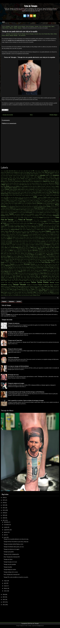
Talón (6, 282)
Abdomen (46, 171)
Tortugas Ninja (20, 289)
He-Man (15, 228)
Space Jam (57, 277)
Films (22, 217)
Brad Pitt (54, 184)
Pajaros (7, 261)
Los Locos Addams (25, 244)
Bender (8, 183)
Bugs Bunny (35, 186)
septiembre (6, 529)
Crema (58, 198)
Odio (9, 259)
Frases (55, 220)
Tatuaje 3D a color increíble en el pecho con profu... (16, 577)
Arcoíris (31, 177)
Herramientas (48, 228)
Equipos (41, 212)
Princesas (20, 268)
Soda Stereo (37, 277)
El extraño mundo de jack (48, 209)
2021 (4, 510)
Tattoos (11, 28)
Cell (55, 190)
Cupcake (29, 201)
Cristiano (7, 200)
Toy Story (26, 289)
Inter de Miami (21, 234)
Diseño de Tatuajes (38, 206)
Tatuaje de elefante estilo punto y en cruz (14, 546)
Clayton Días (36, 195)
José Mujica (50, 237)
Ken (24, 238)
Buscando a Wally (44, 186)
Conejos (2, 198)
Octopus (57, 257)
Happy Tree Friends (47, 226)
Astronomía (33, 178)
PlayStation (24, 267)
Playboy (19, 267)
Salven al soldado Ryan (20, 274)
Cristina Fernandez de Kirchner (23, 200)
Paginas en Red (24, 625)
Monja (49, 253)
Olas (13, 259)
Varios (2, 292)
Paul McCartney (20, 262)
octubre (6, 527)
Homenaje (56, 229)
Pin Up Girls (18, 265)
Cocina (53, 195)
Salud (8, 274)
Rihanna (38, 271)
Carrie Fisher (53, 189)
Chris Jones (44, 193)
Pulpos (34, 268)
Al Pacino (39, 172)
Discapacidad (28, 206)
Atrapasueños (42, 178)
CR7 (45, 198)
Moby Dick (37, 253)
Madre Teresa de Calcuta (34, 246)
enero (5, 591)
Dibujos (52, 205)
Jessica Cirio (5, 237)
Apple (21, 177)
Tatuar (2, 286)
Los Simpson (47, 244)
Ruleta (48, 273)
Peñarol (7, 264)
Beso (15, 183)
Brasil (58, 184)
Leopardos (43, 241)
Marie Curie (15, 249)
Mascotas (30, 250)
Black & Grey (42, 183)
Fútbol (45, 221)
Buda (31, 186)
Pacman (52, 259)
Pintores (33, 265)
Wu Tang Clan (9, 295)
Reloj (49, 26)
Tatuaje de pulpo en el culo (10, 562)
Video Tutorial (24, 292)
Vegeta (5, 292)
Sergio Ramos (23, 276)
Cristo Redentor (36, 200)
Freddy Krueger (11, 221)
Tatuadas (57, 282)
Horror (10, 231)
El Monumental (10, 211)
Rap (58, 268)
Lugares (2, 246)
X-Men (16, 295)
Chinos (35, 193)
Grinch (48, 225)
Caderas (10, 188)
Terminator (42, 286)
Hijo (55, 228)
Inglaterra (24, 232)
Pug (31, 268)
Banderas (3, 181)
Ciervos (11, 195)
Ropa (32, 273)
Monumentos (3, 254)
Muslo (52, 255)
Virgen (9, 293)
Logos (57, 243)
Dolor (15, 208)
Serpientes (32, 276)
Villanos (52, 292)
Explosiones (18, 215)
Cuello (53, 200)
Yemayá (19, 295)
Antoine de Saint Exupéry (6, 177)
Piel (58, 264)
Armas (54, 177)
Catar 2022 (32, 190)
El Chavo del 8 (22, 209)
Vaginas (45, 291)
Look (2, 244)
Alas (46, 172)
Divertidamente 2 (54, 206)
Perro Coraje (17, 264)
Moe (46, 253)
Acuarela (16, 172)
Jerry (2, 237)
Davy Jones (55, 201)
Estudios (7, 215)
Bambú (54, 180)
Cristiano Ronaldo (13, 200)
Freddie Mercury (4, 221)
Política (38, 267)
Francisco (45, 220)
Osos (40, 26)
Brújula (25, 186)
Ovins (41, 259)
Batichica (41, 181)
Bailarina (41, 180)
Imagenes (48, 231)
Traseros (36, 289)
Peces (40, 262)
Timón (39, 287)
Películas (47, 262)
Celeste (53, 190)
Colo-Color (27, 197)
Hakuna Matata (28, 226)
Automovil (57, 178)
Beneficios (12, 183)
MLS (33, 253)
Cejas (45, 190)
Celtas (58, 190)
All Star (40, 173)
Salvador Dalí (12, 274)
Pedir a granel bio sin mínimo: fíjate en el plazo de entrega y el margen (26, 400)
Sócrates (32, 277)
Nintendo (15, 257)
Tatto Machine (26, 282)
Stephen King (28, 279)
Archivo (19, 301)
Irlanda (39, 234)
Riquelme (48, 271)
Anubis (14, 177)
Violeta (4, 293)
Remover (13, 271)
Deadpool (6, 203)
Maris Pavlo (45, 249)
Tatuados (10, 284)
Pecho (43, 262)
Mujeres (33, 255)
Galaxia (53, 221)
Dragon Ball (37, 208)
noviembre (6, 524)
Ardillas (35, 177)
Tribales (43, 289)
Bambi (51, 180)
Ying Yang (23, 295)
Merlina (12, 252)
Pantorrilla (20, 261)
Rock (8, 273)
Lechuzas (10, 241)
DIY (58, 206)
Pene (5, 264)
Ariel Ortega (45, 177)
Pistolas (57, 265)
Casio (25, 190)
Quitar (47, 268)
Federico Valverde (45, 215)
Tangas (9, 282)
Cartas (2, 190)
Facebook (29, 215)
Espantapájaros (17, 214)
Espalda (15, 26)
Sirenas (6, 277)
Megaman (6, 252)
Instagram (47, 232)
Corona (25, 198)
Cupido (32, 201)
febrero (5, 588)
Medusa (2, 252)
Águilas (31, 172)
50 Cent (36, 171)
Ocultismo (6, 259)
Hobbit (21, 229)
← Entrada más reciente (7, 115)
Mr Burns (15, 254)
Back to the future (34, 180)
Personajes (27, 264)
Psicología (29, 268)
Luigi (5, 246)
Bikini (25, 183)
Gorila (32, 225)
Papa (27, 261)
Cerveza (12, 192)
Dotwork (28, 208)
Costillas (38, 198)
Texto (51, 286)
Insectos (37, 232)
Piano (53, 264)
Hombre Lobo (46, 229)
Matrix (45, 250)
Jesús (9, 237)
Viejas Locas (44, 292)
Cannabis (2, 189)
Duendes (46, 208)
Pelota (54, 262)
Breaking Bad (12, 186)
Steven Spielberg (49, 279)
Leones (38, 241)
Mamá (6, 247)
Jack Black (55, 234)
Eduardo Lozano (4, 209)
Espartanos (27, 214)
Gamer (18, 223)
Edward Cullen (10, 209)
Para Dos (37, 261)
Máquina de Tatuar (49, 247)
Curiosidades (37, 201)
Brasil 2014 (3, 186)
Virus (13, 293)
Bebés (48, 181)
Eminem (15, 212)
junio (5, 537)
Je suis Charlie (51, 235)
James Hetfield (20, 235)
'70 (1, 171)
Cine (20, 195)
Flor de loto (36, 217)
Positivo (54, 267)
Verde (19, 292)
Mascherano (24, 250)
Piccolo (56, 264)
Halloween (34, 226)
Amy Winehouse (56, 173)
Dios (20, 206)
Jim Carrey (13, 237)
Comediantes (40, 197)
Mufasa (21, 254)
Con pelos (56, 197)
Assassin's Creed (28, 178)
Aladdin (43, 172)
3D (33, 171)
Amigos (48, 173)
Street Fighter (4, 280)
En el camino (19, 212)
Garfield (27, 223)
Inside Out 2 (42, 232)
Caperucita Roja (13, 189)
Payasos (30, 262)
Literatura (41, 243)
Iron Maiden (43, 234)
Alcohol (55, 172)
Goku (24, 225)
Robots (5, 273)
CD (42, 190)
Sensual (18, 276)
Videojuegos (30, 292)
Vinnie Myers (56, 292)
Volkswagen (16, 293)
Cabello (2, 187)
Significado (45, 276)
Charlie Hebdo (23, 192)
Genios (50, 223)
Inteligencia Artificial (5, 234)
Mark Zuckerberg (51, 249)
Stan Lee (11, 279)
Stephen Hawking (21, 279)
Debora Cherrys (11, 203)
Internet (30, 234)
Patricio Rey (14, 262)
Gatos (31, 223)
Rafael (50, 268)
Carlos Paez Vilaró (38, 189)
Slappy (25, 277)
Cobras (47, 195)
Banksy (7, 181)
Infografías (14, 232)
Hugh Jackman (21, 231)
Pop (44, 267)
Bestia (18, 183)
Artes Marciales (13, 178)
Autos (2, 180)
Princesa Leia (16, 268)
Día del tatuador (34, 205)
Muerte (18, 254)
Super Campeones (35, 280)
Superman (49, 280)
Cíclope (55, 193)
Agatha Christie (23, 172)
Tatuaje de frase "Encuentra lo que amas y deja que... (16, 541)
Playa (17, 267)
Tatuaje (15, 28)
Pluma (27, 267)
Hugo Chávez (26, 231)
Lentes (35, 241)
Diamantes (47, 205)
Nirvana (22, 257)
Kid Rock (30, 238)
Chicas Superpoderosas (14, 193)
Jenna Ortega (56, 235)
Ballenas (47, 180)
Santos (44, 274)
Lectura (14, 241)
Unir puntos (19, 290)
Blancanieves (52, 183)
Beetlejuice (57, 181)
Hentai (35, 228)
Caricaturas (31, 189)
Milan (58, 252)
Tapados (21, 282)
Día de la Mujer (21, 205)
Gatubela (34, 223)
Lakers (6, 241)
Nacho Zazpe (56, 254)
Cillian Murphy (16, 195)
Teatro (9, 286)
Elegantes (3, 212)
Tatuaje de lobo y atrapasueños (11, 554)
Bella (2, 183)
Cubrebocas (46, 200)
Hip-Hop (6, 229)
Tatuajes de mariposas (13, 323)
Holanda (24, 229)
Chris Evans (40, 193)
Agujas (34, 172)
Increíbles (53, 231)
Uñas (27, 290)
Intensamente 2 (12, 234)
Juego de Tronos (4, 238)
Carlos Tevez (44, 189)
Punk (40, 268)
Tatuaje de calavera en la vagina (16, 383)
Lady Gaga (3, 241)
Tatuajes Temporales (54, 284)
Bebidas (52, 181)
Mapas (38, 247)
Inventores (34, 234)
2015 (12, 171)
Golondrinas (28, 225)
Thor (28, 287)
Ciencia (2, 195)
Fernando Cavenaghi (13, 217)
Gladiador (18, 225)
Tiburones (32, 287)
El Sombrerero (47, 211)
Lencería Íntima (25, 241)
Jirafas (17, 237)
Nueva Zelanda (50, 257)
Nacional (3, 256)
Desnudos (3, 205)
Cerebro (5, 192)
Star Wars (16, 279)
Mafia (54, 246)
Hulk (30, 231)
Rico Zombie (34, 271)
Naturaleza (27, 256)
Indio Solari (3, 232)
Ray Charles (14, 270)
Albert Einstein (50, 172)
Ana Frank (3, 175)
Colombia (31, 197)
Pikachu (13, 265)
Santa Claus (40, 274)
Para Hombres (43, 261)
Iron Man (48, 234)
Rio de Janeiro (43, 271)
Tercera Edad (36, 286)
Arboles (28, 177)
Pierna (7, 266)
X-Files (13, 295)
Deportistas (40, 203)
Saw (52, 274)
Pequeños (12, 264)
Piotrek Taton (41, 265)
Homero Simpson (5, 231)
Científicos (7, 195)
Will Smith (44, 293)
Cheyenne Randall (45, 192)
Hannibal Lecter (40, 226)
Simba (49, 276)
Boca (26, 184)
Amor (51, 174)
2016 (15, 171)
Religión (7, 271)
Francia (41, 220)
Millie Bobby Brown (11, 253)
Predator (6, 268)
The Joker (16, 287)
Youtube (27, 295)
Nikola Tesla (10, 257)
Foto (57, 217)
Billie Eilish (29, 183)
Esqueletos (31, 214)
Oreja (31, 259)
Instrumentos (52, 232)
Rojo (16, 273)
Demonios (29, 203)
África (19, 172)
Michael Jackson (42, 252)
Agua (28, 172)
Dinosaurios (12, 206)
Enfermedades (29, 212)
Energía (24, 212)
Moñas (7, 254)
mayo (5, 580)
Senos (14, 276)
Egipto (17, 209)
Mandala (13, 247)
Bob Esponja (16, 184)
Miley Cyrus (3, 253)
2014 (10, 171)
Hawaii (5, 228)
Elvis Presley (10, 212)
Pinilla (26, 265)
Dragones (42, 208)
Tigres (36, 288)
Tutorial (57, 289)
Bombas (34, 184)
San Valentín (32, 274)
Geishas (46, 223)
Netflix (44, 256)
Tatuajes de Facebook (32, 284)
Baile (44, 180)
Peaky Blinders (35, 262)
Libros (10, 243)
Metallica (22, 252)
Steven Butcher (42, 279)
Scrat (58, 274)
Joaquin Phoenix (26, 237)
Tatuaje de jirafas (8, 567)
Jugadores (9, 238)
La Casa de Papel (8, 240)
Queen (45, 268)
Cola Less (10, 197)
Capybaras (27, 189)
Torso (11, 289)
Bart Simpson (26, 181)
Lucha (58, 244)
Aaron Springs (40, 171)
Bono (42, 184)
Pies (10, 266)
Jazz (40, 235)
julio (5, 535)
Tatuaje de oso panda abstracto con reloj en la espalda (19, 31)
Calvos (23, 187)
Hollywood (29, 229)
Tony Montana (3, 289)
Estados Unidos (42, 214)
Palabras (12, 261)
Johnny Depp (38, 237)
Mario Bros (35, 249)
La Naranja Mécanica (36, 240)
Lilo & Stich (19, 243)
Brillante (18, 186)
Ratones (9, 270)
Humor (33, 231)
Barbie (10, 181)
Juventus (21, 238)
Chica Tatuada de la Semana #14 (12, 557)
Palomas (15, 261)
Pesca (39, 264)
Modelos (43, 253)
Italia (52, 234)
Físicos (31, 217)
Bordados (44, 184)
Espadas (7, 214)
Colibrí (20, 197)
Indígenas (57, 231)
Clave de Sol (31, 195)
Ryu (51, 273)
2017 (17, 171)
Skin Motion (20, 277)
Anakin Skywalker (8, 175)
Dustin (55, 208)
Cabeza (6, 188)
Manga (17, 247)
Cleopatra (41, 195)
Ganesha (21, 223)
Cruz (41, 200)
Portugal (51, 267)
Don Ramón (18, 208)
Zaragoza (31, 295)
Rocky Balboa (12, 273)
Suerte (13, 280)
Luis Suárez (9, 246)
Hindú (2, 229)
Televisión (23, 286)
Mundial (36, 254)
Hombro (51, 229)
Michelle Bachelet (49, 252)
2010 (5, 171)
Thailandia (55, 286)
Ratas (2, 270)
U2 (7, 290)
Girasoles (11, 225)
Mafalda (51, 246)
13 (2, 171)
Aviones (17, 180)
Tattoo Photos (5, 28)
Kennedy (27, 238)
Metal (18, 252)
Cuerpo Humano (11, 201)
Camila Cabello (32, 187)
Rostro (45, 273)
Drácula (32, 208)
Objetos (54, 257)
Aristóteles (51, 177)
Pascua (10, 262)
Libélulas (3, 243)
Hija (52, 228)
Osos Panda (45, 26)
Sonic (48, 277)
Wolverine (53, 293)
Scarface (55, 274)
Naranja (19, 256)
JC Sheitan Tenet (44, 235)
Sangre (36, 274)
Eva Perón (13, 215)
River (52, 271)
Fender (7, 217)
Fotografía (16, 220)
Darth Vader (50, 201)
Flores (41, 217)
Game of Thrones (13, 223)
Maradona (57, 247)
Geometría (54, 223)
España (22, 214)
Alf (14, 173)
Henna (32, 228)
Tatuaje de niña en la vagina (15, 349)
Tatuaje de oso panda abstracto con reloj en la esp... (16, 539)
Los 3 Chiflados (12, 244)
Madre (27, 246)
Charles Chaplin (17, 192)
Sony (53, 277)
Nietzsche (57, 256)
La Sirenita (43, 240)
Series (28, 276)
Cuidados (20, 201)
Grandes (37, 26)
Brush (29, 186)
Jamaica (15, 235)
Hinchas (57, 228)
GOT (34, 225)
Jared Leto (34, 235)
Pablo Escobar (47, 259)
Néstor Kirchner (39, 256)
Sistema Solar (11, 277)
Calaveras (14, 188)
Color (12, 26)
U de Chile (5, 290)
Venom (13, 292)
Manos (32, 247)
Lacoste (57, 240)
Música (48, 255)
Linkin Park (30, 243)
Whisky (40, 293)
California (19, 187)
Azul (29, 180)
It (50, 234)
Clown (44, 195)
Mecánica (57, 250)
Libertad (7, 243)
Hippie (9, 229)
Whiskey (36, 293)
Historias (17, 229)
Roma (25, 273)
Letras (47, 241)
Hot (13, 231)
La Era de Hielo (15, 240)
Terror (45, 286)
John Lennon (32, 237)
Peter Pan (42, 264)
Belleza (5, 183)
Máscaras (15, 250)
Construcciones (11, 198)
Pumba (37, 268)
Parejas (2, 262)
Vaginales (41, 291)
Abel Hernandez (52, 171)
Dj (1, 208)
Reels (58, 270)
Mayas (53, 250)
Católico (40, 190)
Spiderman (3, 279)
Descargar (45, 203)
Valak (49, 290)
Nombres (25, 257)
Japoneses (25, 235)
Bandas (57, 180)
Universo (24, 290)
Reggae (2, 271)
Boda (29, 184)
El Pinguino (16, 211)
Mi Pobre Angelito (35, 252)
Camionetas (37, 187)
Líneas (26, 243)
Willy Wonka (48, 293)
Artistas (22, 178)
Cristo (31, 200)
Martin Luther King (5, 250)
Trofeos (47, 289)
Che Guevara (29, 192)
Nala (6, 256)
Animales (8, 26)
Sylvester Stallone (55, 280)
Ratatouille (6, 270)
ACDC (5, 172)
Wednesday (33, 293)
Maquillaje (42, 247)
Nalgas (9, 256)
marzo (5, 586)
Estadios (36, 214)
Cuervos (16, 201)
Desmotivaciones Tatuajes (53, 203)
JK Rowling (21, 237)
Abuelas (2, 172)
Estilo (57, 214)
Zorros (38, 295)
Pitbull (2, 267)
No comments (22, 35)
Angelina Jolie (37, 175)
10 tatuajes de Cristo (13, 374)
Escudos (57, 212)
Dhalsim (7, 205)
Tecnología (18, 286)
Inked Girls (32, 232)
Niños (18, 257)
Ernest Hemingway (47, 212)
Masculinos (35, 250)
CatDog (36, 190)
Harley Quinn (53, 226)
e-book (58, 208)
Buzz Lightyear (52, 186)
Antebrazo (56, 175)
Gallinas (8, 223)
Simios (57, 276)
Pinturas (37, 265)
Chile (21, 193)
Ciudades (26, 195)
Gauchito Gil (39, 223)
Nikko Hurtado (4, 257)
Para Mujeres (51, 261)
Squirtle (7, 279)
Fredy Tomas (17, 221)
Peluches (57, 262)
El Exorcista (40, 209)
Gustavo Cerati (13, 226)
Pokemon (31, 267)
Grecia (45, 225)
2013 (7, 171)
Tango (12, 282)
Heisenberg (20, 228)
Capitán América (21, 189)
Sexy (37, 276)
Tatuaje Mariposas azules (10, 569)
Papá (29, 261)
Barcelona (17, 181)
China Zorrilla (25, 193)
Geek (43, 223)
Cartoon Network (12, 190)
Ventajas (16, 292)
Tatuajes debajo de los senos (11, 572)
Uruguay (31, 290)
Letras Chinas (51, 241)
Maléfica (2, 247)
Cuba (43, 200)
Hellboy (23, 228)
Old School (17, 259)
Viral (7, 293)
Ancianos (18, 175)
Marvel (11, 250)
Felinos (50, 215)
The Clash (12, 287)
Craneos (48, 198)
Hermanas (39, 228)
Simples (2, 277)
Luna (13, 246)
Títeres (53, 287)
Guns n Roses (7, 226)
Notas (29, 257)
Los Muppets (31, 244)
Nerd (35, 256)
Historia (13, 229)
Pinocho (29, 265)
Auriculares (47, 178)
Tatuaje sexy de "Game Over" (15, 340)
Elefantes (57, 211)
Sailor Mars (54, 273)
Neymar (47, 256)
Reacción (18, 270)
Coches (50, 195)
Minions (18, 253)
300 (31, 171)
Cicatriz (52, 193)
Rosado (35, 273)
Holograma (34, 229)
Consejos (6, 199)
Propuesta (25, 268)
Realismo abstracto (30, 270)
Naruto (23, 256)
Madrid (40, 246)
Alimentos (36, 173)
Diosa (22, 206)
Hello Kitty (28, 228)
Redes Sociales (54, 270)
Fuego (41, 221)
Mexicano (26, 252)
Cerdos (2, 192)
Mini (16, 253)
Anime (47, 175)
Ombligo (21, 259)
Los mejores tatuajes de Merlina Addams (18, 366)
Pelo (52, 262)
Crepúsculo (3, 200)
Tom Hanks (57, 287)
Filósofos (25, 217)
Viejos (48, 292)
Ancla (22, 175)
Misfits (26, 253)
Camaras (27, 187)
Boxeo (51, 184)
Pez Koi (46, 264)
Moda (40, 253)
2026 (29, 171)
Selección (3, 276)
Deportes (34, 203)
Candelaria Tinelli (55, 187)
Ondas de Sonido (26, 259)
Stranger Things (56, 279)
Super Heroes (43, 280)
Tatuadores (4, 284)
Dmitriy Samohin (5, 208)
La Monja (30, 240)
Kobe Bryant (41, 238)
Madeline (23, 246)
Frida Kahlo (28, 221)
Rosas (42, 273)
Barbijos (13, 181)
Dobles (11, 208)
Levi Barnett (56, 241)
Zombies (35, 295)
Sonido (50, 277)
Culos (27, 201)
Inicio (3, 22)
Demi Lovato (24, 203)
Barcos (21, 181)
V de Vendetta (35, 290)
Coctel (2, 197)
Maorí (35, 247)
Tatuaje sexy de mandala (10, 564)
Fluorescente (46, 217)
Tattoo (52, 26)
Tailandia (2, 282)
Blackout (46, 183)
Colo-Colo (23, 197)
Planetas (10, 267)
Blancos (7, 184)
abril (5, 583)
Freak (58, 220)
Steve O (37, 279)
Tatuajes (19, 28)
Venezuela (10, 292)
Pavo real (26, 262)
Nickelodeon (52, 256)
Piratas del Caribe (52, 265)
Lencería (20, 241)
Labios (54, 240)
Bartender (32, 181)
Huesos (16, 231)
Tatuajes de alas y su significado (16, 332)
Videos (34, 292)
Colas (13, 197)
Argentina (39, 177)
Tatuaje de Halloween (13, 357)
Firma (28, 217)
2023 (24, 171)
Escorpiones (53, 212)
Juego (57, 237)
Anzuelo (17, 177)
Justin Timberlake (15, 238)
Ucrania (10, 290)
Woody (5, 295)
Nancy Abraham (14, 256)
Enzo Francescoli (36, 212)
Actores (8, 172)
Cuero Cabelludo (4, 201)
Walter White (27, 293)
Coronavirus (29, 198)
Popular (4, 301)
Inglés (28, 232)
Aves (14, 180)
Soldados (44, 277)
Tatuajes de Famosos (43, 284)
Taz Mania (6, 286)
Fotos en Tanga (36, 220)
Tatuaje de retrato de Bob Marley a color (13, 544)
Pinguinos (23, 265)
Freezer (21, 221)
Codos (4, 197)
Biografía (33, 183)
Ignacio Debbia (38, 231)
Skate (16, 277)
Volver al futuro (22, 293)
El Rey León (32, 211)
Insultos (57, 232)
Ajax (36, 172)
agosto (5, 532)
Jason (38, 235)
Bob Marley (22, 184)
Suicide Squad (23, 280)
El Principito (26, 211)
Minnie (22, 253)
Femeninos (56, 215)
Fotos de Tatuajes (30, 5)
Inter (17, 234)
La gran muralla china (23, 240)
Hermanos (43, 228)
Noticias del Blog (38, 257)
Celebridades (48, 190)
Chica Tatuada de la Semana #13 (12, 574)
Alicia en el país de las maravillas (23, 173)
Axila (20, 180)
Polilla (35, 267)
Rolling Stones (21, 273)
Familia (33, 215)
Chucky (48, 193)
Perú (36, 264)
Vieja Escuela (39, 292)
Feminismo (3, 217)
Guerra (52, 225)
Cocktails (57, 195)
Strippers (9, 280)
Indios (7, 232)
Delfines (20, 203)
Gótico (37, 225)
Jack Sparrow (7, 235)
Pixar (5, 267)
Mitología (30, 253)
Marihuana (19, 249)
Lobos (52, 243)
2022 (22, 171)
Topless (8, 289)
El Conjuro (35, 209)
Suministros (29, 280)
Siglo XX (40, 276)
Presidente (10, 268)
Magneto (57, 246)
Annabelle (51, 175)
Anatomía (15, 175)
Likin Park (15, 243)
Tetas (48, 286)
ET (10, 215)
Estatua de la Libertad (51, 214)
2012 (4, 604)
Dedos (16, 203)
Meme (9, 252)
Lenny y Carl (31, 241)
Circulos (23, 195)
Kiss (38, 238)
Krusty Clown (47, 238)
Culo (24, 201)
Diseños (45, 206)
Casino (23, 190)
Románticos (28, 273)
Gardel (25, 223)
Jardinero (30, 235)
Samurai (27, 274)
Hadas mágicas (20, 226)
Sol (41, 277)
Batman (45, 181)
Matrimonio (40, 250)
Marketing (57, 249)
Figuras (19, 217)
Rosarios (38, 273)
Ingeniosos (18, 232)
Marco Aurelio (9, 249)
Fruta (33, 221)
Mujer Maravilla (27, 254)
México (29, 252)
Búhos (39, 186)
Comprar (52, 197)
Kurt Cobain (52, 238)
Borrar (48, 184)
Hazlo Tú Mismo (10, 228)
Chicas (6, 193)
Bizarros (37, 183)
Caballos (57, 186)
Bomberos (38, 184)
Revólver (24, 271)
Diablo (43, 205)
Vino (2, 293)
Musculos (45, 254)
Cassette (28, 190)
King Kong (35, 238)
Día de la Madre (13, 205)
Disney (48, 206)
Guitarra (2, 226)
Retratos (21, 271)
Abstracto (57, 171)
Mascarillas (19, 250)
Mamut (9, 247)
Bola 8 (31, 184)
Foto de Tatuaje (21, 26)
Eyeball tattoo (23, 215)
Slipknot (28, 277)
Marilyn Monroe (25, 249)
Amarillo (44, 173)
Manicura (21, 247)
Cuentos (57, 200)
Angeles (32, 175)
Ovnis (44, 259)
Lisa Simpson (35, 243)
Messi (15, 252)
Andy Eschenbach (26, 175)
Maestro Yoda (46, 246)
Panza (24, 261)
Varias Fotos (56, 290)
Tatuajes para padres (9, 552)
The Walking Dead (23, 287)
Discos (32, 206)
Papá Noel (33, 261)
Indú (10, 232)
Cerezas (9, 192)
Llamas (44, 243)
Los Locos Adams (19, 244)
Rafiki (53, 268)
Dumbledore (51, 208)
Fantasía (37, 215)
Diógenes (17, 206)
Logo (55, 243)
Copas (16, 198)
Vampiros (52, 290)
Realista (45, 270)
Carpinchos (49, 189)
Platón (14, 267)
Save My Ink (48, 274)
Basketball (36, 181)
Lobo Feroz (49, 243)
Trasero (33, 289)
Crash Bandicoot (53, 198)
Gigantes (6, 225)
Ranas (56, 268)
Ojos (11, 259)
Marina (31, 249)
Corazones (20, 199)
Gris (50, 225)
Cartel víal (6, 190)
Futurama (49, 221)
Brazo (8, 186)
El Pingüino (21, 211)
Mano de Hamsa (27, 247)
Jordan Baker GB (44, 237)
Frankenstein (50, 220)
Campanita (42, 187)
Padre (55, 259)
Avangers (5, 180)
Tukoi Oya (54, 289)
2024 (27, 171)
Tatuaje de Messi (7, 410)
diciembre (6, 522)
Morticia (10, 254)
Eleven (6, 212)
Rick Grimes (29, 271)
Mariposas (40, 249)
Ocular (2, 259)
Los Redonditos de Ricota (39, 244)
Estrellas (3, 215)
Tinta (42, 287)
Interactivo (26, 234)
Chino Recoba (31, 193)
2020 (4, 512)
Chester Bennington (36, 192)
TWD (2, 290)
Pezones (50, 264)
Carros (58, 189)
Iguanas (43, 231)
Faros (40, 215)
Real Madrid (23, 270)
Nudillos (44, 257)
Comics (45, 197)
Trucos (50, 289)
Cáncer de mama (48, 187)
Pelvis (2, 264)
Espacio (2, 214)
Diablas (40, 205)
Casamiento (19, 190)
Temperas (28, 286)
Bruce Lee (22, 186)
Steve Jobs (33, 279)
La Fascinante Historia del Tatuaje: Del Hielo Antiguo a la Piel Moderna (26, 392)
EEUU (14, 209)
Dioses (24, 206)
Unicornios (14, 290)
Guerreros (56, 225)
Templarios (32, 286)
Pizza (7, 267)
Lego (17, 241)
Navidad (32, 256)
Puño (42, 268)
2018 (4, 518)
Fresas (25, 221)
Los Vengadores (53, 244)
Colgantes (16, 197)
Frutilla (35, 221)
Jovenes (54, 237)
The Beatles (7, 287)
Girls (15, 225)
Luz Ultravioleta (18, 246)
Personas (32, 264)
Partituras (7, 262)
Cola (7, 197)
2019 (20, 171)
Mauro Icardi (49, 250)
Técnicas (13, 286)
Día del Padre (28, 205)
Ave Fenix (10, 180)
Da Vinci (42, 201)
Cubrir (50, 200)
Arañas (23, 177)
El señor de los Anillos (39, 211)
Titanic (50, 287)
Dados (45, 201)
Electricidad (52, 211)
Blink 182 (12, 184)
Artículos (18, 178)
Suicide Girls (17, 280)
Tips (48, 287)
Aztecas (26, 180)
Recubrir (49, 270)
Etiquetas (11, 301)
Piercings (3, 265)
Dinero (8, 206)
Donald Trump (24, 208)
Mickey (55, 252)
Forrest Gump (52, 217)
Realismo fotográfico (39, 270)
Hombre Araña (40, 229)
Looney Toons (6, 244)
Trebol (39, 289)
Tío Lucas (45, 287)
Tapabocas (16, 282)
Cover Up (42, 198)
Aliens (32, 173)
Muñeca (41, 255)
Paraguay (57, 261)
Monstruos (56, 253)
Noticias (32, 257)
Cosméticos (34, 198)
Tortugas (15, 289)
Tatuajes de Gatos (8, 559)
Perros (21, 264)
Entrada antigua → (54, 115)
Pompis (42, 267)
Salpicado (5, 274)
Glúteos (21, 225)
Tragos (29, 289)
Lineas (23, 243)
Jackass (12, 235)
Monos (52, 253)
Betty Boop (22, 183)
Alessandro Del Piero (10, 173)
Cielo (58, 193)
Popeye (47, 267)
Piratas (46, 265)
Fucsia (38, 221)
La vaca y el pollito (49, 240)
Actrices (11, 172)
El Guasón (56, 209)
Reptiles (16, 271)
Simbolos (53, 276)
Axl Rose (23, 180)
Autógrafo (52, 178)
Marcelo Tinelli (4, 249)
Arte (9, 178)
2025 (4, 500)
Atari (37, 178)
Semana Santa (9, 276)
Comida (48, 197)
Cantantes (7, 189)
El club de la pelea (29, 209)
